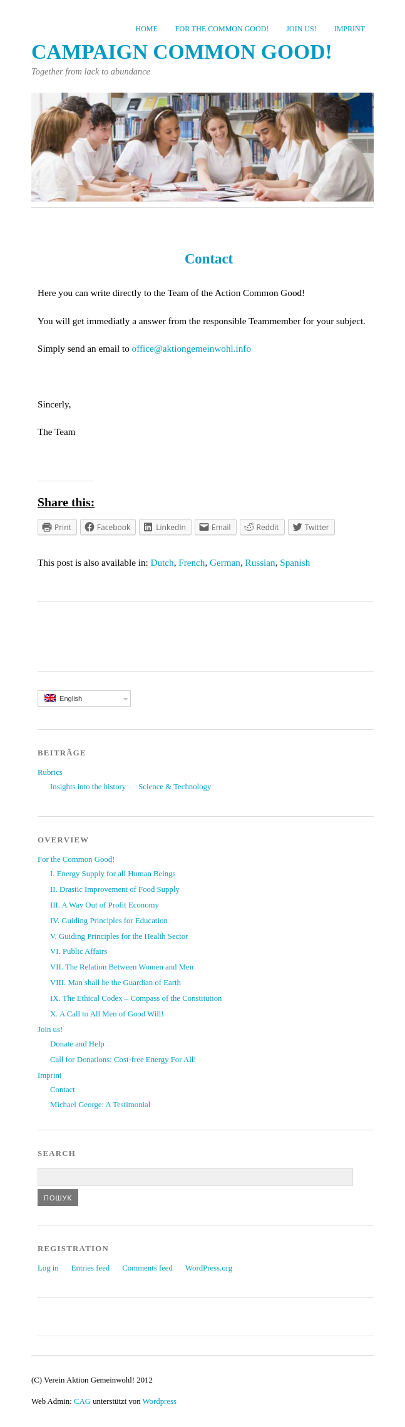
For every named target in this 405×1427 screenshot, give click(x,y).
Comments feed (147, 1268)
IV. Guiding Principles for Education (109, 920)
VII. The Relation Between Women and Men (121, 967)
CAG (82, 1401)
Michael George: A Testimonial (100, 1104)
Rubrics (50, 772)
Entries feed (90, 1268)
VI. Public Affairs (78, 951)
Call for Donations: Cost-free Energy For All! (123, 1059)
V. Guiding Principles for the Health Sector (119, 936)
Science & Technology (174, 786)
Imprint (349, 28)
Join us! (301, 28)
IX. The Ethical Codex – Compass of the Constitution (136, 998)
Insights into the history (88, 786)
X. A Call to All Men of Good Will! (107, 1014)
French (191, 562)
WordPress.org (208, 1268)
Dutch (162, 562)
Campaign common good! (181, 51)
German (225, 562)
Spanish (295, 562)
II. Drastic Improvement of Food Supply (115, 889)
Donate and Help (77, 1044)
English (63, 698)
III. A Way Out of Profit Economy (104, 905)
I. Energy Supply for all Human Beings (113, 873)
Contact (62, 1089)
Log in (48, 1268)
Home (147, 28)
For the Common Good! (222, 28)
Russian (260, 562)
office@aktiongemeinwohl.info (193, 348)
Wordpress (160, 1401)
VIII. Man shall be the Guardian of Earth (115, 982)
